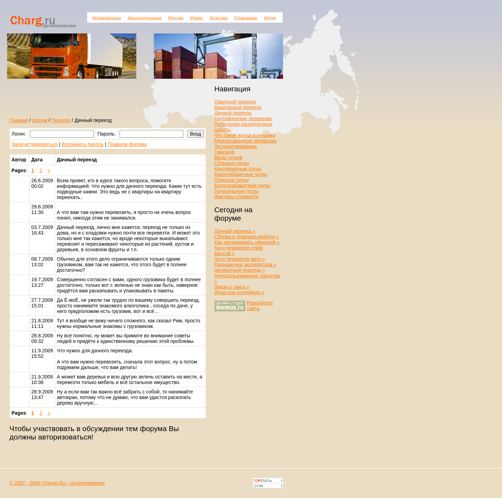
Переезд (60, 120)
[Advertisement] (91, 102)
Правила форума (127, 144)
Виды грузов (228, 157)
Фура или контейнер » (239, 292)
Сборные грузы (231, 163)
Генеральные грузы (236, 191)
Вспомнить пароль (83, 144)
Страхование (245, 18)
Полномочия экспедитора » (245, 264)
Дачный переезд (232, 113)
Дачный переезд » (235, 231)
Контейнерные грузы (237, 168)
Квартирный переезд (237, 107)
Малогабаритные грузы (240, 174)
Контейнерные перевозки (243, 118)
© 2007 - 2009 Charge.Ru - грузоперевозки (57, 483)
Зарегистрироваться (35, 144)
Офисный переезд (235, 102)
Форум (269, 18)
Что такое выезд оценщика (244, 135)
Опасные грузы (231, 180)
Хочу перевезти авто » (239, 259)
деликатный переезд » (239, 270)
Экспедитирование (235, 146)
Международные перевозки (245, 141)
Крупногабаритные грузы (242, 185)
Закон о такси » (231, 287)
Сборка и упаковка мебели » (246, 236)
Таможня (224, 152)
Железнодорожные (144, 18)
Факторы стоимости (236, 196)
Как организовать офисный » (247, 242)
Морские (175, 18)
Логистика (218, 18)
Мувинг (196, 18)
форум (39, 120)
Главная (18, 120)
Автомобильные (106, 18)
